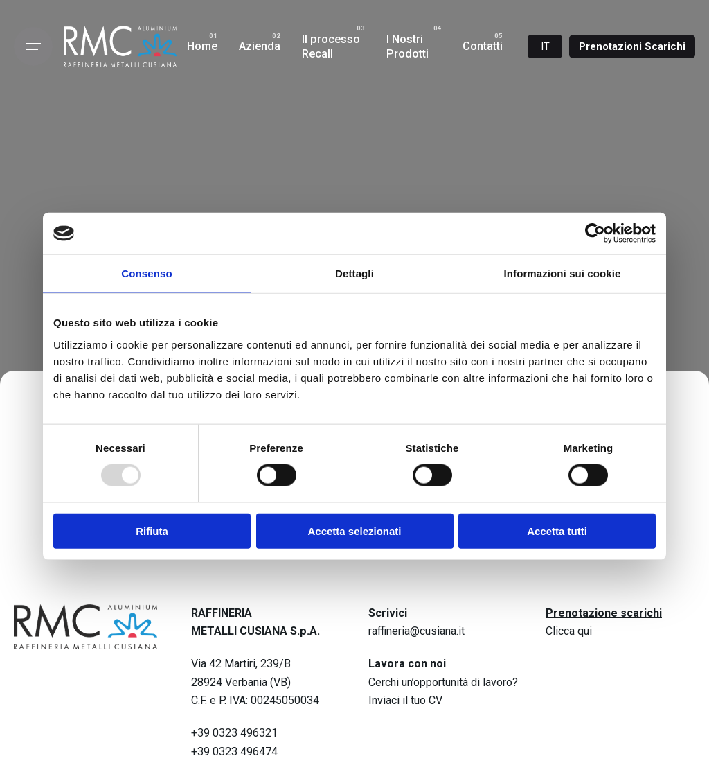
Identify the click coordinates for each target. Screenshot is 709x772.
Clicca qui (569, 631)
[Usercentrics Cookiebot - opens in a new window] (595, 233)
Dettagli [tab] (354, 273)
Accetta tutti (557, 530)
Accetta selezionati (354, 530)
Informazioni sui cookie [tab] (562, 273)
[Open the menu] (33, 46)
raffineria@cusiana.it (416, 631)
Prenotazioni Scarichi (632, 46)
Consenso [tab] (146, 273)
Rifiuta (152, 530)
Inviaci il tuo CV (405, 700)
